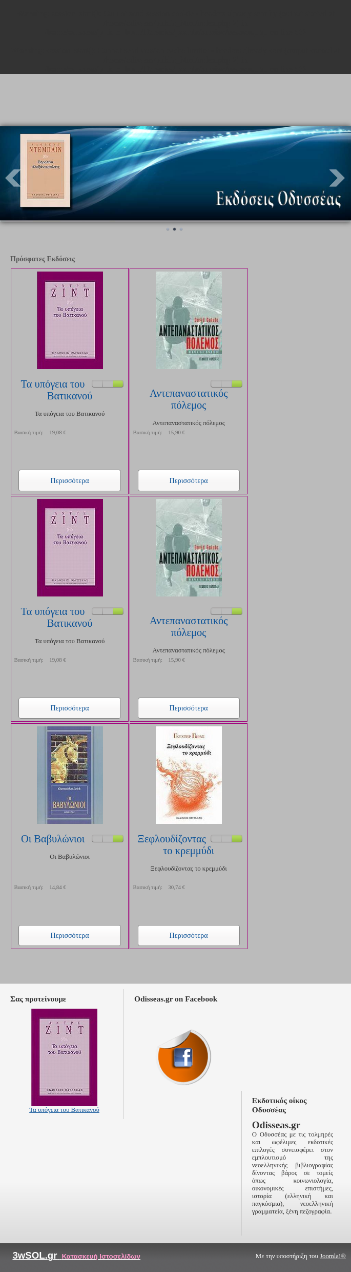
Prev (13, 178)
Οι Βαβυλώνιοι (53, 838)
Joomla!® (333, 1256)
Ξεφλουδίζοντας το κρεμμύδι (175, 844)
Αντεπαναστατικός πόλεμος (189, 399)
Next (337, 178)
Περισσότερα (69, 480)
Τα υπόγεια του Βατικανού (57, 389)
